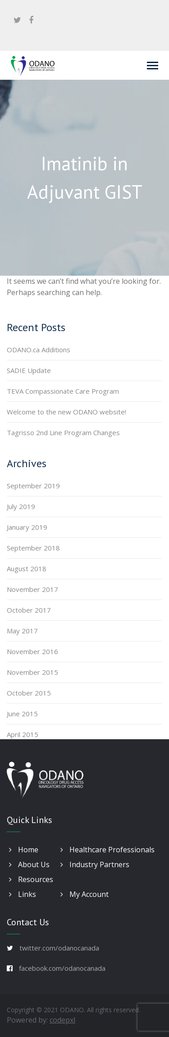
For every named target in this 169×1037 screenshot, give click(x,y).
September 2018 (33, 547)
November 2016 (32, 651)
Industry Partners (94, 864)
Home (23, 850)
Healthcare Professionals (107, 850)
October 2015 (29, 692)
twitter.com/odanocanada (59, 947)
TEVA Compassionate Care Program (63, 391)
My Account (84, 894)
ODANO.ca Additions (38, 349)
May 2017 (22, 630)
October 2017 (29, 609)
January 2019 (27, 527)
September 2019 (33, 485)
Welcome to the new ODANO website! (66, 411)
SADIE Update (29, 370)
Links (22, 894)
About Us (29, 864)
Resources (31, 879)
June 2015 (22, 713)
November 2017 (32, 589)
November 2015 (32, 672)
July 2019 (21, 506)
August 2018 (26, 568)
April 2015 (22, 734)
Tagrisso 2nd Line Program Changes (63, 432)
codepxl (62, 1020)
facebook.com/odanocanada (62, 968)
